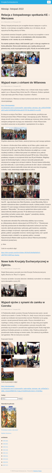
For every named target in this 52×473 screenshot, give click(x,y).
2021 (5, 453)
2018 (5, 462)
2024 (5, 443)
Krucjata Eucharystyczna (9, 2)
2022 (5, 450)
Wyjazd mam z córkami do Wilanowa (23, 82)
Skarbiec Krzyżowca (6, 433)
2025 (5, 440)
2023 (5, 447)
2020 (5, 456)
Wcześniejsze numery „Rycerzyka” (9, 430)
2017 (5, 465)
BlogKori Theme (37, 471)
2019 (5, 459)
